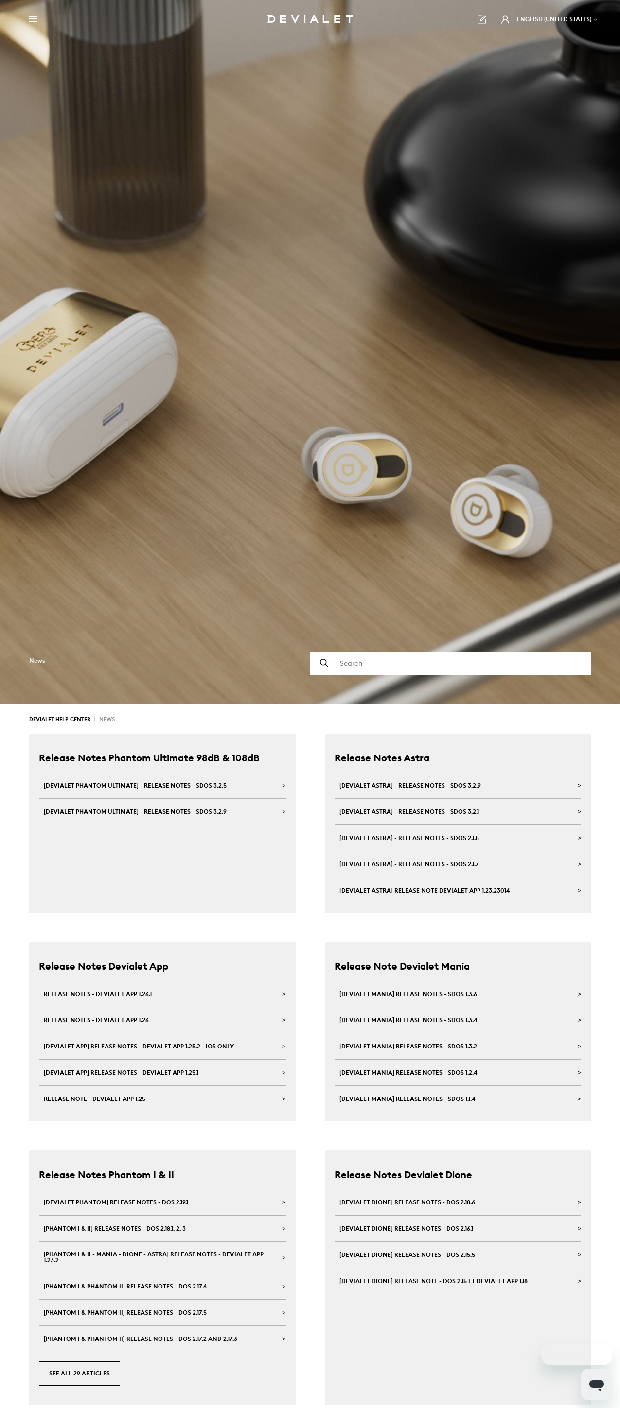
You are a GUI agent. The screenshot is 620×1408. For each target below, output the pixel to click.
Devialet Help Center (59, 719)
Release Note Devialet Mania (402, 966)
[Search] (450, 663)
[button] (505, 19)
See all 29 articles (79, 1373)
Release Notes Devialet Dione (403, 1174)
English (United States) (558, 19)
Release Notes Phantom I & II (106, 1174)
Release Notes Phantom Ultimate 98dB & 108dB (149, 758)
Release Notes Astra (382, 758)
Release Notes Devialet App (103, 966)
